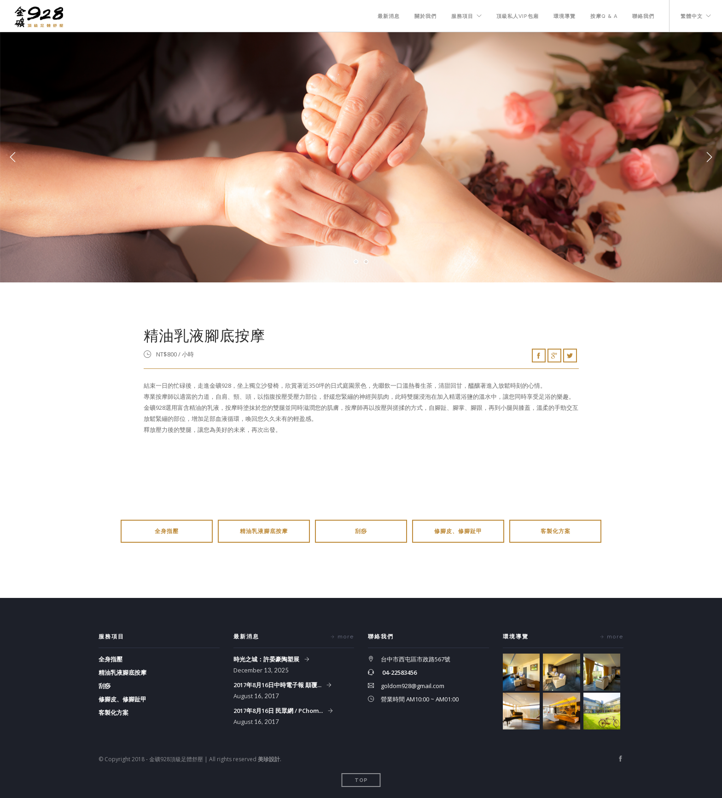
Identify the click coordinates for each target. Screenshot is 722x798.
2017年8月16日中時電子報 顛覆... (278, 685)
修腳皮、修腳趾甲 (458, 531)
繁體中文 (692, 16)
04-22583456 (399, 672)
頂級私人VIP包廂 (517, 16)
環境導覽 (564, 16)
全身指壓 (167, 531)
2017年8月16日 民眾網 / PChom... (278, 710)
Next (709, 157)
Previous (12, 157)
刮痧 (361, 531)
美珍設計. (269, 759)
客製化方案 (556, 531)
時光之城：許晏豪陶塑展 (267, 659)
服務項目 (462, 16)
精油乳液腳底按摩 (264, 531)
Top (361, 780)
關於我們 (425, 16)
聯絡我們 (643, 16)
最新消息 (389, 16)
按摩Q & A (603, 16)
